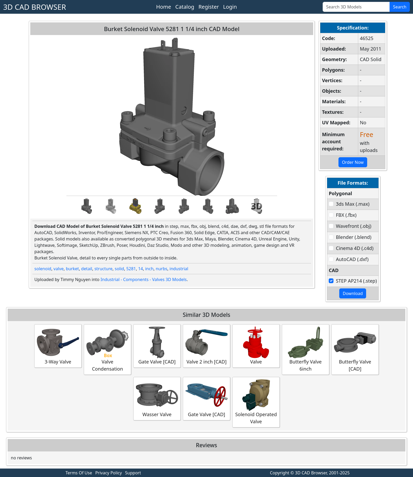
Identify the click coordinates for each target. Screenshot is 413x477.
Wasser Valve (157, 398)
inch (149, 269)
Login (230, 6)
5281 (131, 269)
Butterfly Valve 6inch (305, 349)
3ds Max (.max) (352, 204)
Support (133, 473)
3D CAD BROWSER (34, 7)
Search (399, 7)
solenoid (43, 269)
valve (58, 269)
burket (72, 269)
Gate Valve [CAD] (157, 346)
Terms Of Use (79, 473)
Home (163, 6)
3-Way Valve (58, 346)
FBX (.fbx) (346, 215)
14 (140, 269)
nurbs (161, 269)
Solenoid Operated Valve (256, 402)
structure (103, 269)
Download (353, 293)
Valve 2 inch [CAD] (206, 346)
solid (119, 269)
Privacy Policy (108, 473)
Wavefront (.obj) (353, 226)
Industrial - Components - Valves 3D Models (144, 279)
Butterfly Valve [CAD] (355, 349)
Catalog (184, 6)
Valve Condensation (107, 349)
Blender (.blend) (353, 237)
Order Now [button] (353, 162)
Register (208, 6)
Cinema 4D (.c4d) (354, 248)
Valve (256, 346)
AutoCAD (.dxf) (352, 259)
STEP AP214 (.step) (356, 281)
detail (86, 269)
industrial (179, 269)
